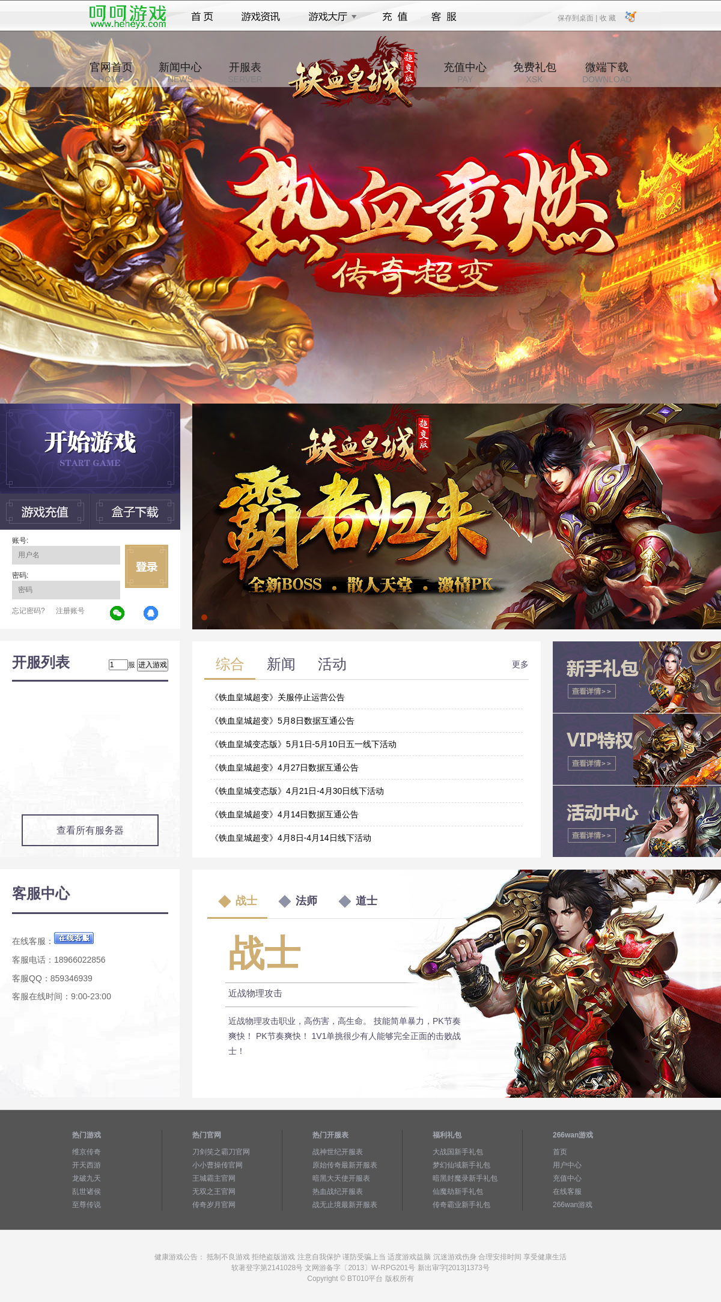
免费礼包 (534, 72)
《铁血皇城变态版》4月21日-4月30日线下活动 (297, 791)
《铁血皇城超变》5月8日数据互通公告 (282, 720)
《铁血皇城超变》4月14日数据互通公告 (284, 814)
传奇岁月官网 (214, 1205)
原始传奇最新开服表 (344, 1165)
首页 (202, 17)
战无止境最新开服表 (344, 1205)
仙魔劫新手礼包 (458, 1191)
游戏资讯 (260, 17)
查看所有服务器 (90, 830)
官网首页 (111, 72)
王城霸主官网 (214, 1178)
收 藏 (607, 17)
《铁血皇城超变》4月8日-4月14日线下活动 (290, 838)
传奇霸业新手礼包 (461, 1205)
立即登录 (146, 566)
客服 (444, 17)
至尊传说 (86, 1205)
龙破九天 (86, 1178)
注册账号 (70, 611)
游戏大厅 (329, 17)
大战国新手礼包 (458, 1152)
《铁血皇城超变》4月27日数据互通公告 (284, 767)
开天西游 (86, 1165)
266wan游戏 (572, 1205)
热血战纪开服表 (337, 1191)
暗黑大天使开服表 (341, 1178)
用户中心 (567, 1165)
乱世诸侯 (86, 1191)
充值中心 (465, 72)
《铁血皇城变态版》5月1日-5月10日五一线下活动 (303, 744)
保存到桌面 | (578, 17)
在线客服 (567, 1191)
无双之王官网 (214, 1191)
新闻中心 (180, 72)
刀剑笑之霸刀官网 (221, 1152)
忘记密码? (28, 611)
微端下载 (606, 72)
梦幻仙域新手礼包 (461, 1165)
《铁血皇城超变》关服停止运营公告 (277, 697)
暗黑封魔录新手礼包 (465, 1178)
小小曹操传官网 (217, 1165)
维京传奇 (86, 1152)
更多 (520, 664)
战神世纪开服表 (337, 1152)
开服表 (245, 72)
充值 (394, 17)
